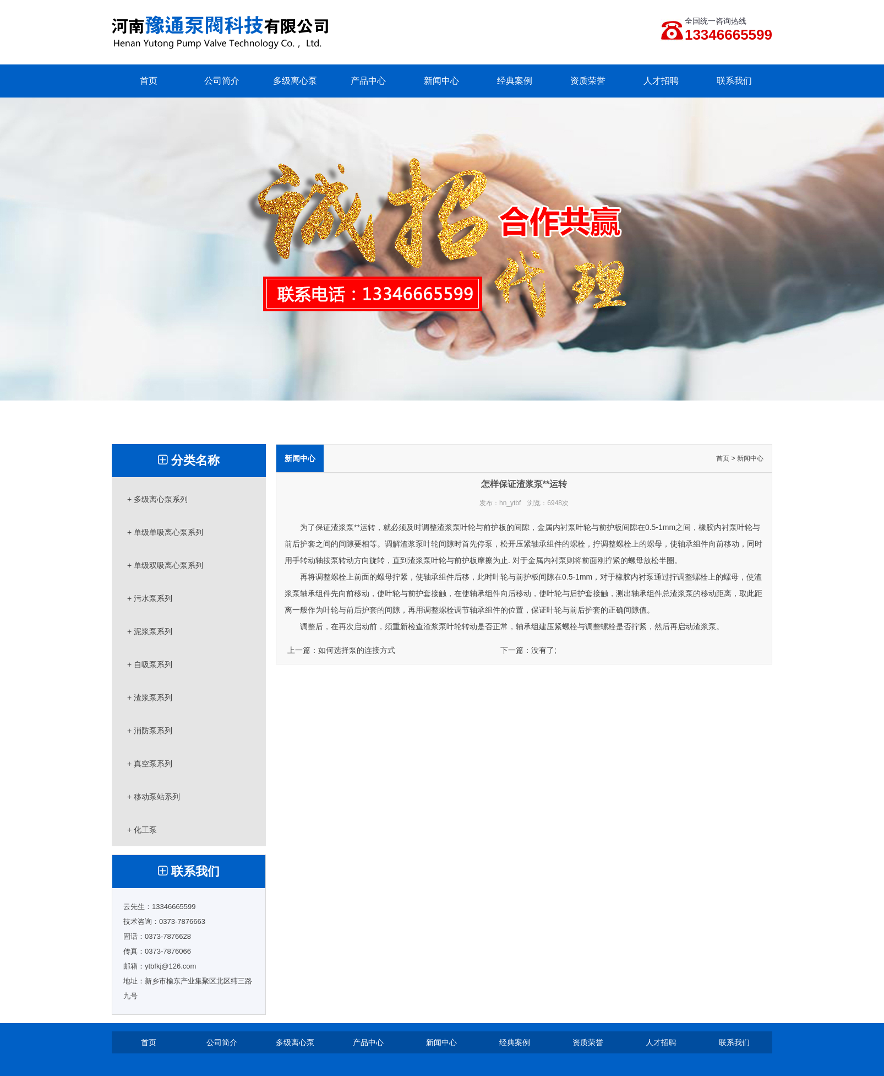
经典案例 (514, 80)
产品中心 (368, 80)
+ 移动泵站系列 (153, 796)
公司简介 (221, 80)
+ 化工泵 (142, 829)
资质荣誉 (587, 80)
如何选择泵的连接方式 (356, 650)
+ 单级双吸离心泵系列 (165, 565)
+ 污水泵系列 (149, 598)
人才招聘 (661, 80)
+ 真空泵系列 (149, 763)
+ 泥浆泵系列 (149, 631)
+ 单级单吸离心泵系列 (165, 532)
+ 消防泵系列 (149, 730)
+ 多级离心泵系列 (157, 499)
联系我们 (734, 80)
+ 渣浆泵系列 (149, 697)
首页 (148, 80)
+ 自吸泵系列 (149, 664)
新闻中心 (441, 80)
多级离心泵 (295, 80)
